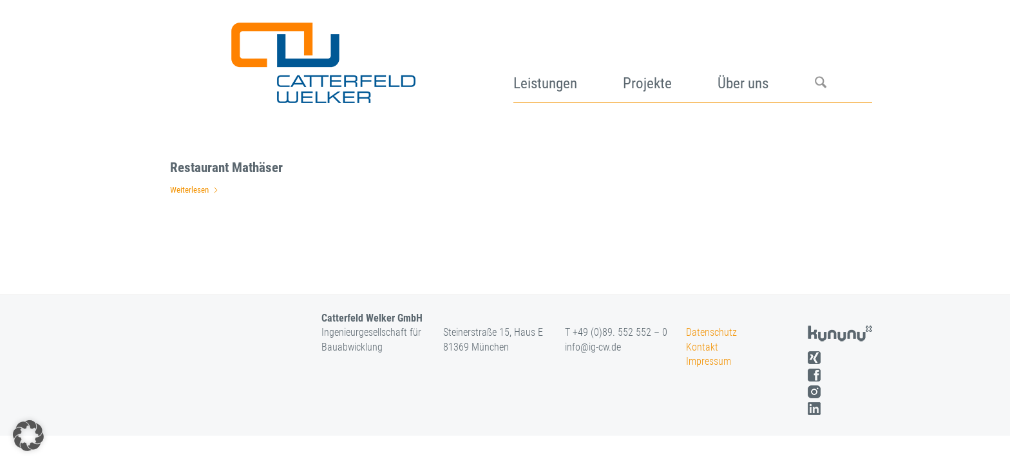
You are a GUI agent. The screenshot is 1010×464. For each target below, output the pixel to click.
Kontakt (702, 347)
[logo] (321, 58)
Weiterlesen (194, 190)
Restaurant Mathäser (226, 167)
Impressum (708, 361)
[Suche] (843, 58)
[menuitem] (568, 58)
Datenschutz (711, 332)
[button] (28, 435)
